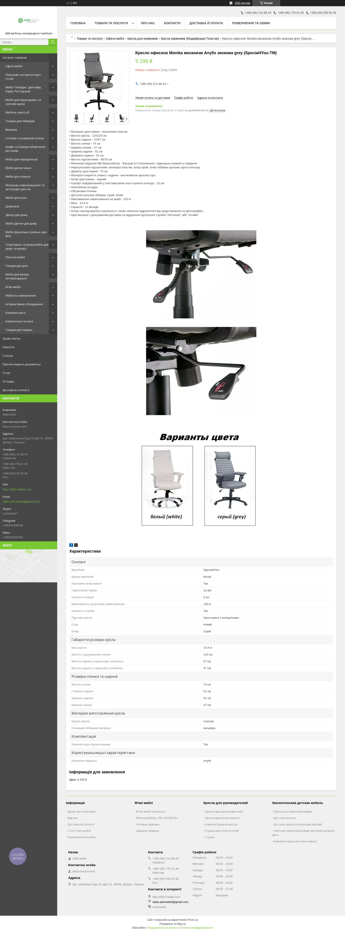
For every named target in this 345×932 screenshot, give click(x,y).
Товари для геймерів (20, 121)
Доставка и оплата (16, 390)
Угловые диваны (148, 824)
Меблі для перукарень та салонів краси (23, 102)
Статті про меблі (79, 831)
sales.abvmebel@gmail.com (21, 501)
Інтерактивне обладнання (24, 304)
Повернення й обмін (82, 837)
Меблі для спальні (18, 176)
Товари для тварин (19, 330)
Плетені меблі (15, 257)
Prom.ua (193, 919)
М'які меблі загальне (150, 811)
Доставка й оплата (206, 23)
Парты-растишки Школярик (292, 811)
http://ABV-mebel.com (17, 489)
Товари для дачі (17, 266)
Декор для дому (17, 215)
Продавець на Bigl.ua (172, 923)
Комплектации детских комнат (295, 841)
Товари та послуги (111, 23)
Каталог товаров (15, 57)
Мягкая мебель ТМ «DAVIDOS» (157, 818)
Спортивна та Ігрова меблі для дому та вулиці (27, 247)
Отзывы (8, 381)
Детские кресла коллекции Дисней (297, 824)
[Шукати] (52, 42)
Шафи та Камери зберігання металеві (25, 149)
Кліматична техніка (19, 321)
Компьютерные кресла (221, 824)
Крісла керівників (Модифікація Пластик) (190, 38)
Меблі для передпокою (22, 159)
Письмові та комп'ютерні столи (23, 77)
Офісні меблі (14, 66)
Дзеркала (12, 206)
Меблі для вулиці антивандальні (17, 276)
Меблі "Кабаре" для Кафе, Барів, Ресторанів (24, 89)
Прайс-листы (11, 338)
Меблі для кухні (16, 198)
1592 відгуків (242, 3)
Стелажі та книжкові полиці (25, 138)
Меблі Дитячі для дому (21, 223)
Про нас (148, 23)
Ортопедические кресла (222, 818)
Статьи (8, 356)
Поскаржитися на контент (162, 927)
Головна (78, 23)
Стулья (210, 837)
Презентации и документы (22, 364)
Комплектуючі (16, 313)
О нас (6, 373)
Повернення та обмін (251, 23)
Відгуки (73, 818)
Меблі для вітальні (18, 168)
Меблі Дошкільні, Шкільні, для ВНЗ (26, 234)
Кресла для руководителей (224, 811)
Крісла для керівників (142, 38)
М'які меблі (13, 287)
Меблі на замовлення (21, 295)
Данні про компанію (82, 811)
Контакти (172, 23)
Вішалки (11, 130)
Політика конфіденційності (196, 927)
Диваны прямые (147, 831)
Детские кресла (284, 818)
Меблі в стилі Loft (17, 112)
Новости (9, 347)
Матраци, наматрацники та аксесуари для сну (25, 187)
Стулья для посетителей (222, 831)
